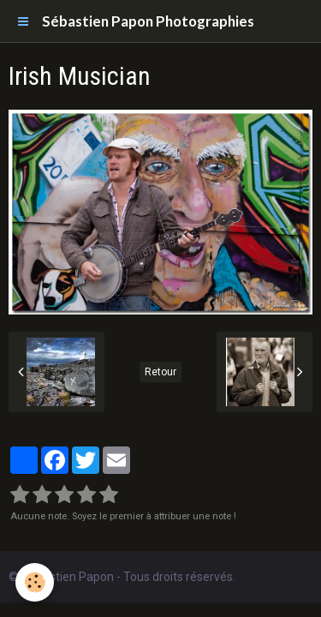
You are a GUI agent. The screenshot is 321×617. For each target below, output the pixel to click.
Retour (160, 372)
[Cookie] (34, 582)
